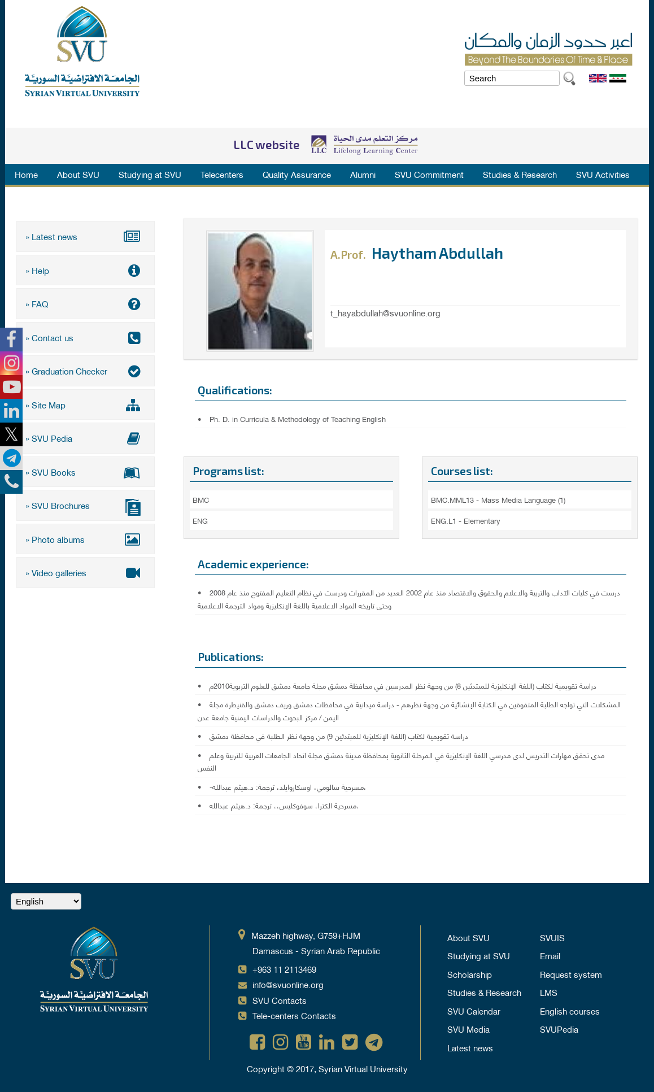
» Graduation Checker (85, 370)
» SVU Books (85, 472)
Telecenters (221, 174)
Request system (571, 974)
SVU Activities (603, 174)
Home (26, 174)
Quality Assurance (297, 174)
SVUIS (552, 937)
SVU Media (468, 1029)
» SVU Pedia (85, 438)
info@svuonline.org (288, 984)
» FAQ (85, 303)
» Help (85, 270)
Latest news (470, 1047)
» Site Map (85, 404)
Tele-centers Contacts (294, 1015)
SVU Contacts (279, 1000)
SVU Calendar (473, 1011)
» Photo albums (85, 539)
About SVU (78, 174)
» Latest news (85, 236)
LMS (548, 992)
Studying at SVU (150, 174)
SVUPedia (559, 1029)
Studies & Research (520, 174)
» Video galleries (85, 572)
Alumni (363, 174)
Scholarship (469, 974)
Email (550, 955)
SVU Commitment (429, 174)
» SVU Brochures (85, 506)
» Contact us (85, 337)
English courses (570, 1011)
